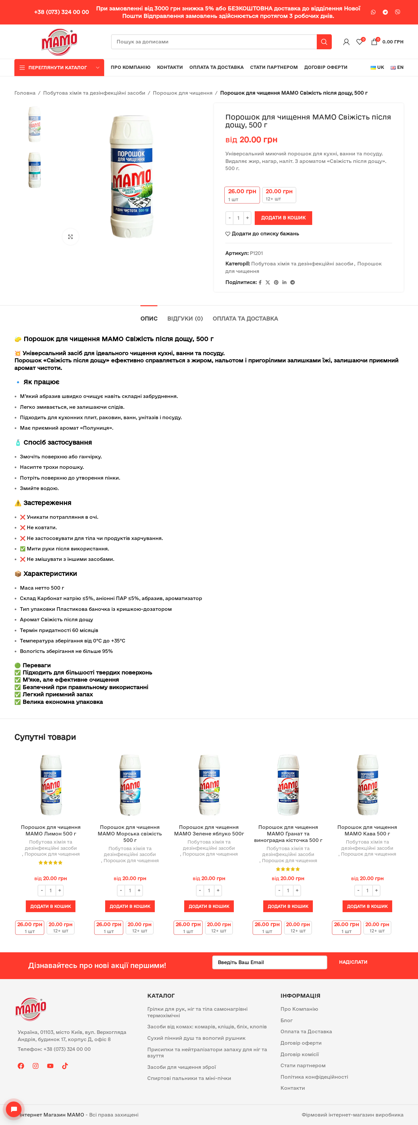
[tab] (148, 315)
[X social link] (268, 282)
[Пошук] (221, 41)
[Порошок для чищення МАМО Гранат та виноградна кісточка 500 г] (288, 785)
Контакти (293, 1088)
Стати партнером (303, 1065)
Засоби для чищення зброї (181, 1067)
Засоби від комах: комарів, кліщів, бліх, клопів (207, 1026)
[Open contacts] (14, 1109)
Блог (287, 1020)
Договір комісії (300, 1054)
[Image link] (30, 1008)
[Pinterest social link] (276, 282)
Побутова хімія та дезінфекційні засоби (94, 93)
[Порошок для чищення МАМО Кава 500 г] (367, 785)
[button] (50, 906)
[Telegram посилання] (385, 12)
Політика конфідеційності (314, 1077)
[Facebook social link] (260, 282)
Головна (25, 93)
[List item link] (75, 1049)
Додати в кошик (283, 217)
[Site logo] (59, 41)
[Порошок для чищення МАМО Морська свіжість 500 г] (129, 785)
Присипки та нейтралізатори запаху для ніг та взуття (207, 1053)
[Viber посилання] (397, 12)
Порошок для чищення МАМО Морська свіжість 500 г (130, 833)
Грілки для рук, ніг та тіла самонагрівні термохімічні (197, 1012)
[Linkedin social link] (284, 282)
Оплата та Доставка (306, 1031)
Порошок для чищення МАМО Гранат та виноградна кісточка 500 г (288, 833)
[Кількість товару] (238, 218)
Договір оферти (301, 1043)
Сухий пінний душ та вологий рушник (196, 1038)
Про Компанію (299, 1009)
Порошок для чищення (183, 93)
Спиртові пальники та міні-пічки (189, 1078)
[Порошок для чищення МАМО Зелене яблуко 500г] (209, 785)
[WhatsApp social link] (373, 12)
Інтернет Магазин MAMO (52, 1114)
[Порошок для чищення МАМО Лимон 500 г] (50, 785)
